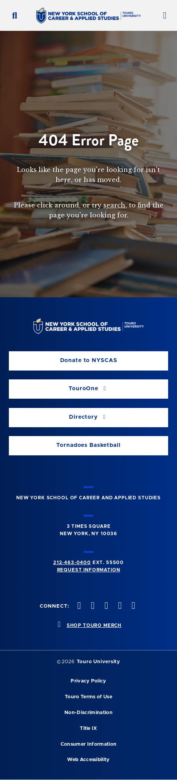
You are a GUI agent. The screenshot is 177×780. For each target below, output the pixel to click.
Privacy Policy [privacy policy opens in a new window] (88, 681)
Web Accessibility (88, 759)
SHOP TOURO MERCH (94, 625)
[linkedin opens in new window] (133, 606)
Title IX (88, 728)
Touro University (98, 661)
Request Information (88, 570)
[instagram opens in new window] (105, 606)
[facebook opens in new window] (78, 606)
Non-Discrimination (88, 712)
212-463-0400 (72, 562)
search (114, 205)
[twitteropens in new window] (92, 606)
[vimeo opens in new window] (119, 606)
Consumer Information (88, 744)
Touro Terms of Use (88, 696)
